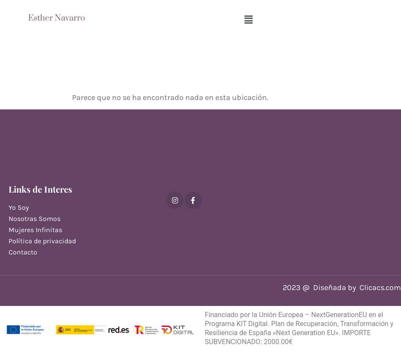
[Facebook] (193, 200)
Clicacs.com (380, 287)
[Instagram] (174, 200)
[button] (248, 20)
